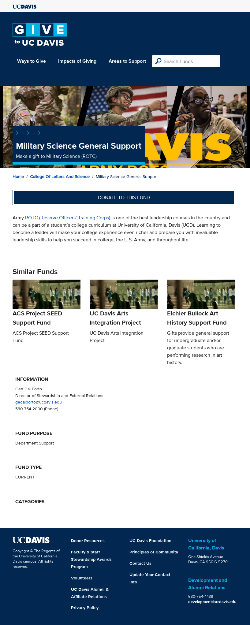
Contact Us (140, 563)
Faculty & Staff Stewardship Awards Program (91, 559)
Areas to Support (127, 61)
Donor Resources (88, 541)
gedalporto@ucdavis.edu (38, 402)
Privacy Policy (85, 608)
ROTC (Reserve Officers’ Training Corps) (67, 217)
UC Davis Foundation (150, 541)
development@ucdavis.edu (212, 602)
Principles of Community (153, 552)
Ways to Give (31, 61)
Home (18, 176)
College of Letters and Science (60, 176)
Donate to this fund (124, 197)
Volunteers (81, 578)
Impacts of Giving (77, 61)
